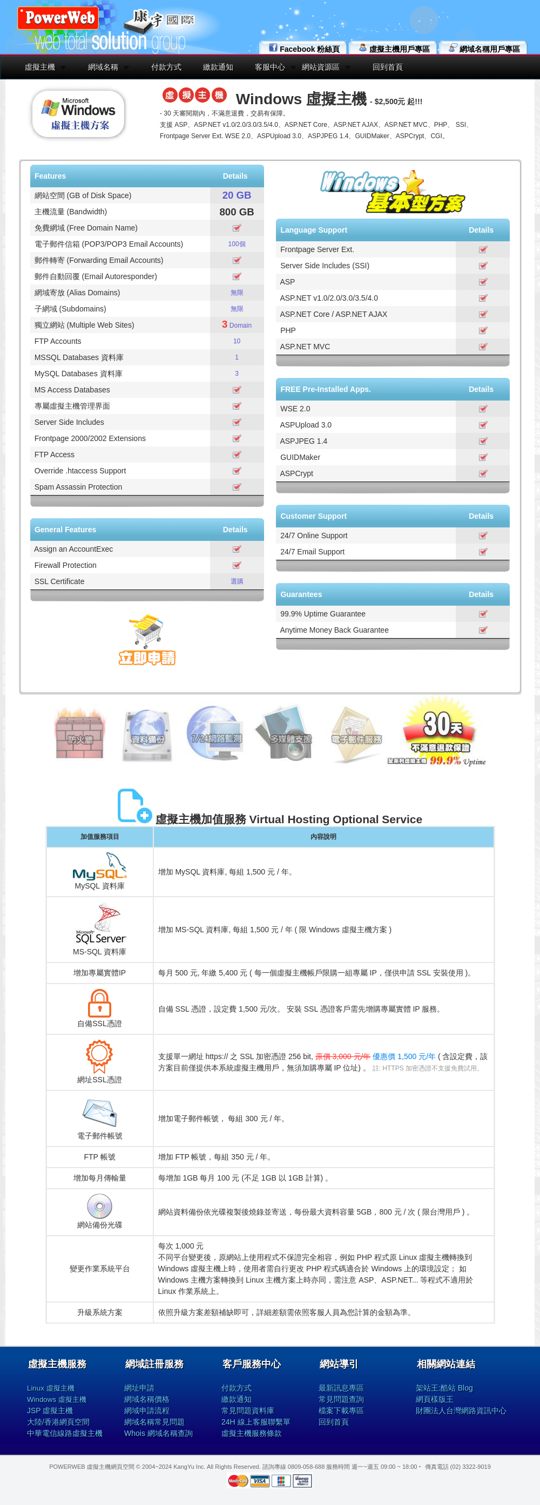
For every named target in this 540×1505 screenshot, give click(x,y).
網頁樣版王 (435, 1399)
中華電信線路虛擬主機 (65, 1433)
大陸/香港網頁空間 (58, 1422)
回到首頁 (388, 67)
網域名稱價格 (147, 1399)
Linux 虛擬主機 (51, 1388)
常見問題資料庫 (247, 1410)
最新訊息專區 (341, 1388)
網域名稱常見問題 (154, 1422)
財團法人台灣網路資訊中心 (461, 1410)
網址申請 (139, 1388)
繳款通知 (218, 67)
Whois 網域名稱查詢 (158, 1433)
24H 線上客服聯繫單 (256, 1422)
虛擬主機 (40, 67)
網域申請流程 (147, 1410)
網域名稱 (103, 67)
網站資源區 (321, 67)
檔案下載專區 (341, 1410)
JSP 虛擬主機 (50, 1410)
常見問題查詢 (341, 1399)
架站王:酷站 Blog (444, 1388)
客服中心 (270, 67)
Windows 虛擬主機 (56, 1399)
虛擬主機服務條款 (251, 1433)
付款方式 (166, 67)
